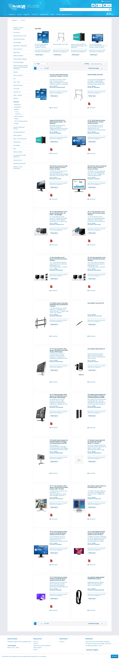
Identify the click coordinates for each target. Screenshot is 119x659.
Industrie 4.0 (16, 92)
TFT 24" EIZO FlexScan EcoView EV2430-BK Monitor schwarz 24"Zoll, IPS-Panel (97, 46)
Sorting (87, 63)
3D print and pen (18, 75)
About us (35, 641)
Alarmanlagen (17, 42)
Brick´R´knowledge (18, 62)
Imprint (35, 649)
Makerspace (16, 52)
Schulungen (16, 145)
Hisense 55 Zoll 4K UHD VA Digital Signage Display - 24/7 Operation (79, 46)
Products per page (93, 68)
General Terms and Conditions (41, 645)
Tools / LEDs (16, 82)
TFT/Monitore (18, 114)
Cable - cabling (17, 95)
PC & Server (16, 32)
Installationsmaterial (19, 132)
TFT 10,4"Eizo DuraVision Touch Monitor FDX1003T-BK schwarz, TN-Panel (96, 259)
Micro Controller (17, 49)
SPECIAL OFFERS (17, 152)
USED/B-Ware (17, 142)
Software (15, 98)
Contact (35, 643)
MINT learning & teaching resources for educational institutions (20, 67)
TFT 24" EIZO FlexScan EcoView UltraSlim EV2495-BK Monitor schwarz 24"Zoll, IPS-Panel (58, 579)
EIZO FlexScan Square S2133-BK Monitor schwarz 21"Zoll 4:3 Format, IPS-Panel (58, 167)
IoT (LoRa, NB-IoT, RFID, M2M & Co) (19, 156)
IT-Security (16, 88)
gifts (14, 148)
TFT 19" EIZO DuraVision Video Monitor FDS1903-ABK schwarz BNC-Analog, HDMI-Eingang (58, 396)
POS (14, 78)
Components (17, 107)
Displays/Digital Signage (20, 59)
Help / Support (37, 647)
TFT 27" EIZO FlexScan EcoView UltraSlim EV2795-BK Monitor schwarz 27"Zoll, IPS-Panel (96, 533)
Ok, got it (114, 656)
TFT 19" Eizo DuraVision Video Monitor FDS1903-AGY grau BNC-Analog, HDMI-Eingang (59, 350)
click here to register (92, 650)
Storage (16, 123)
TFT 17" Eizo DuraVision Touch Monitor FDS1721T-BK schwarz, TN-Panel (96, 213)
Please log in (39, 54)
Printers (16, 109)
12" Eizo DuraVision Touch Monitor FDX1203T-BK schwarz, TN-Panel (58, 259)
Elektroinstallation (18, 55)
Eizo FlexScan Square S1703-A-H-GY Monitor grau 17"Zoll (97, 486)
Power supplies (17, 135)
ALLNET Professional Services (19, 128)
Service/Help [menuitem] (106, 1)
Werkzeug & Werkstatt (19, 163)
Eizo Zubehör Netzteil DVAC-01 (96, 349)
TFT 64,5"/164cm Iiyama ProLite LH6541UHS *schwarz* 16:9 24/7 (41, 46)
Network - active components (17, 167)
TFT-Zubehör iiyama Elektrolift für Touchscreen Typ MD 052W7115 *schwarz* (96, 441)
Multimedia (17, 104)
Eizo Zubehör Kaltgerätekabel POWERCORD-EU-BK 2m (96, 578)
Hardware (16, 102)
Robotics (15, 72)
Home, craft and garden (20, 138)
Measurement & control (19, 36)
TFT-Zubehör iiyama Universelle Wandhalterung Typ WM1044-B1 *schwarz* (59, 304)
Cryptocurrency (17, 160)
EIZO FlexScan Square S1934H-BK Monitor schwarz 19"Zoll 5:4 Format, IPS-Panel (97, 167)
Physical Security (18, 85)
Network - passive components (18, 28)
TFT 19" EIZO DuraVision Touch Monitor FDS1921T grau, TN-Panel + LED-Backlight (58, 213)
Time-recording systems (20, 121)
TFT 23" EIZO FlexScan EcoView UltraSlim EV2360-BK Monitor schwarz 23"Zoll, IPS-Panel (58, 533)
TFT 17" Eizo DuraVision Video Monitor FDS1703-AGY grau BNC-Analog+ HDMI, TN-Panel (59, 487)
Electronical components (20, 45)
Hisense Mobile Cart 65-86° (60, 44)
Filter (37, 64)
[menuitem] (93, 5)
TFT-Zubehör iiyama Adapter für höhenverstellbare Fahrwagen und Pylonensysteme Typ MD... (97, 396)
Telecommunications (19, 39)
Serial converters (18, 116)
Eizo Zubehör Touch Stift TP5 (96, 303)
